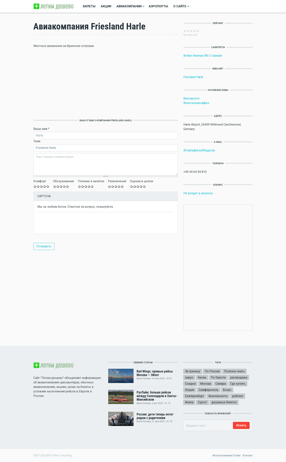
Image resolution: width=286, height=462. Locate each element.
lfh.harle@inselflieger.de (199, 150)
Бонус (227, 390)
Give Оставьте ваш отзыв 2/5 (38, 186)
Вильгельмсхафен (196, 103)
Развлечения (117, 181)
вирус (189, 377)
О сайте (179, 6)
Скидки (190, 383)
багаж (202, 377)
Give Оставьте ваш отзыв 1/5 (35, 186)
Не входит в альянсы (198, 193)
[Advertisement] (105, 83)
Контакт (248, 455)
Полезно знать (234, 371)
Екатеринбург (194, 396)
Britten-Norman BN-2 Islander (202, 55)
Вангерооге (191, 98)
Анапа (189, 402)
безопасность (218, 396)
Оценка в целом (141, 181)
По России (212, 371)
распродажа (238, 377)
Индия (189, 390)
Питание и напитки (91, 181)
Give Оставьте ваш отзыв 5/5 (47, 186)
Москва (205, 383)
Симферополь (208, 390)
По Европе (218, 377)
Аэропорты (158, 6)
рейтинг (237, 396)
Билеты (89, 6)
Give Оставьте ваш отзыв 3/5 (41, 186)
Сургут (202, 402)
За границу (192, 371)
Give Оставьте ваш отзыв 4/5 (44, 186)
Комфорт (39, 181)
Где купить (237, 383)
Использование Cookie (227, 455)
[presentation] (65, 222)
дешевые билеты (224, 402)
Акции (106, 6)
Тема (36, 141)
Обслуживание (63, 181)
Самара (220, 383)
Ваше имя (41, 129)
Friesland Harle (193, 77)
